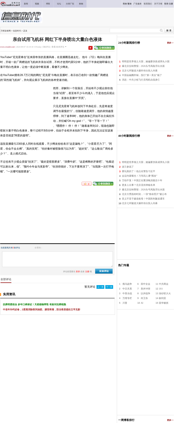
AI (142, 303)
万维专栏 (127, 298)
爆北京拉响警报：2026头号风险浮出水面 (143, 66)
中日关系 (127, 288)
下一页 (109, 287)
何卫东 (144, 298)
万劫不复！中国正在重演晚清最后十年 (142, 180)
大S (161, 288)
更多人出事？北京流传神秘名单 (138, 185)
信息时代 (17, 31)
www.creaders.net (7, 47)
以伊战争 (145, 293)
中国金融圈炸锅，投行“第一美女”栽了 (142, 75)
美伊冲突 (145, 288)
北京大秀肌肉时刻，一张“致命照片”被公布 (144, 194)
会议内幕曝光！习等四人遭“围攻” (139, 176)
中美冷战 (127, 293)
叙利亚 (162, 298)
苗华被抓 (163, 303)
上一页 (100, 287)
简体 (125, 4)
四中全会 (145, 284)
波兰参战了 (128, 166)
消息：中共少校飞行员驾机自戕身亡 (141, 80)
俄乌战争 (127, 284)
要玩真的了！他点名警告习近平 (138, 171)
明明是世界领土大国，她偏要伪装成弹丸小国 (145, 61)
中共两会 (163, 284)
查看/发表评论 (58, 47)
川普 (124, 303)
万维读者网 (6, 31)
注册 (171, 4)
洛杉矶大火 (165, 293)
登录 (166, 4)
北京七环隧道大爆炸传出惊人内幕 (140, 70)
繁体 (130, 4)
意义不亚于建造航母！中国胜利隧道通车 (143, 198)
